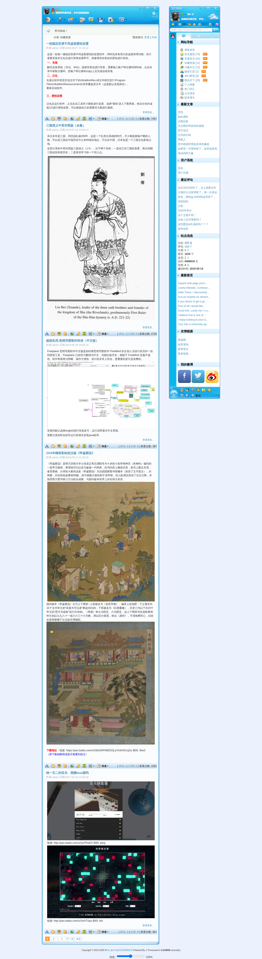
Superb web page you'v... (192, 283)
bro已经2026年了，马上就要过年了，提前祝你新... (197, 187)
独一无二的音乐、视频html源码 (67, 772)
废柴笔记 (183, 349)
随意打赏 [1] (191, 71)
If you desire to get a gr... (192, 301)
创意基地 (183, 344)
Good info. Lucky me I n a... (194, 310)
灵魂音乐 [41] (192, 58)
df (146, 950)
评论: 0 (124, 446)
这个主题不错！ (187, 215)
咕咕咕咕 (183, 201)
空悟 (180, 112)
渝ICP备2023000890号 (121, 950)
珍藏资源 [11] (192, 62)
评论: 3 (123, 118)
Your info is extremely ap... (193, 324)
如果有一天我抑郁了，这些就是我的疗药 (197, 148)
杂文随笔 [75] (192, 54)
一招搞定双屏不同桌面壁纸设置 (67, 43)
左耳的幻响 (184, 135)
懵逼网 (182, 339)
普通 (146, 37)
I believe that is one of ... (192, 315)
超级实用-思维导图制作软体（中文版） (72, 340)
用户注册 (183, 172)
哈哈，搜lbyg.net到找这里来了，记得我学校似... (197, 197)
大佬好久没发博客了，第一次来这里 (197, 192)
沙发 (180, 206)
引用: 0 (133, 118)
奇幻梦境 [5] (191, 75)
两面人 (182, 139)
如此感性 (183, 116)
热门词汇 (189, 89)
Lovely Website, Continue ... (194, 287)
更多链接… (184, 353)
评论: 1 (123, 333)
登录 (180, 168)
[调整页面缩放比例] (131, 956)
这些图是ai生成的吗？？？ (193, 224)
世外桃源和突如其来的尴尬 (193, 144)
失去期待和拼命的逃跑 (191, 125)
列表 (154, 37)
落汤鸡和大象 (186, 153)
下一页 (70, 939)
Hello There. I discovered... (193, 292)
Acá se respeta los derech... (194, 296)
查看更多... (148, 112)
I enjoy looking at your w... (193, 319)
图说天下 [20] (192, 80)
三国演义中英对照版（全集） (66, 125)
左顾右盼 (183, 121)
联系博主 (189, 97)
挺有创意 (183, 228)
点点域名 (189, 93)
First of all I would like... (191, 306)
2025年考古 (185, 210)
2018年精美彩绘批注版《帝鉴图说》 (70, 453)
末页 (78, 939)
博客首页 (189, 49)
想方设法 (183, 130)
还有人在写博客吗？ (189, 219)
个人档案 (189, 84)
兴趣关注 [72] (192, 67)
